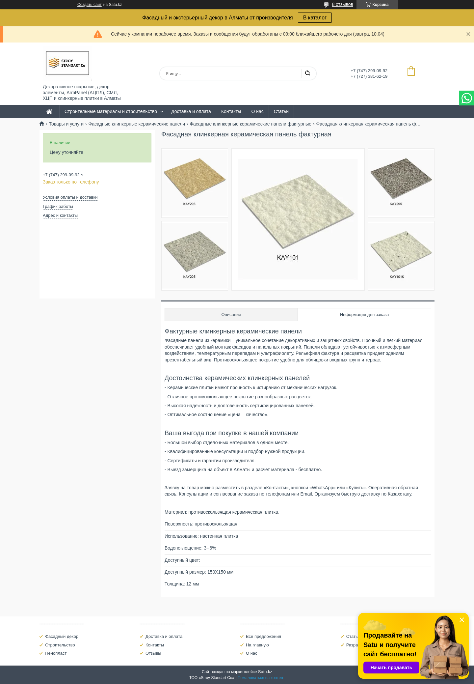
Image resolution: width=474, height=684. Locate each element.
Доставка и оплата (191, 111)
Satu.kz (265, 671)
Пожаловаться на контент (261, 677)
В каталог (315, 17)
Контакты (231, 111)
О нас (257, 111)
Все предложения (263, 636)
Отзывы (153, 653)
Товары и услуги (66, 124)
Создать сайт (89, 4)
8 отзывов (342, 4)
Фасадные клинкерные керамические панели (137, 124)
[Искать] (307, 73)
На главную (257, 644)
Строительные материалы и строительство (111, 111)
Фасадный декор (61, 636)
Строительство (60, 644)
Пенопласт (55, 653)
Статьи (281, 111)
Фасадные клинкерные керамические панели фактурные (250, 124)
